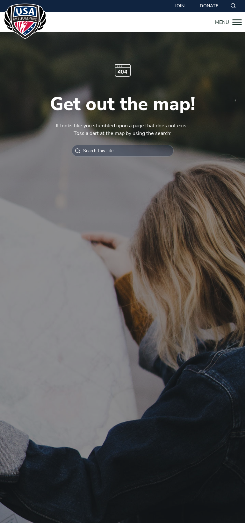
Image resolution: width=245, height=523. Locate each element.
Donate (209, 6)
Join (179, 6)
